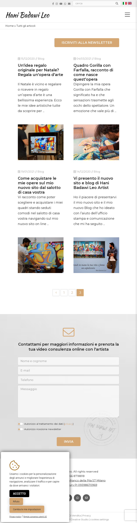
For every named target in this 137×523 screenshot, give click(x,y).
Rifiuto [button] (16, 501)
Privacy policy (15, 517)
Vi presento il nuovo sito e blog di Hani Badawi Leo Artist (93, 183)
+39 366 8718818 (73, 476)
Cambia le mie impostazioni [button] (27, 509)
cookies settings (99, 519)
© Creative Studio (78, 519)
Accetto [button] (19, 493)
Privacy (86, 515)
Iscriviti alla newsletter (87, 43)
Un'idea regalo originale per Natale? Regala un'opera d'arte (40, 70)
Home (9, 25)
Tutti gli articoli (25, 25)
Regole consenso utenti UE (35, 517)
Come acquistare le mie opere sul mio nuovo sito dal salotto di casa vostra (39, 185)
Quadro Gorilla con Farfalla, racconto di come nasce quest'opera (93, 72)
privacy (68, 423)
